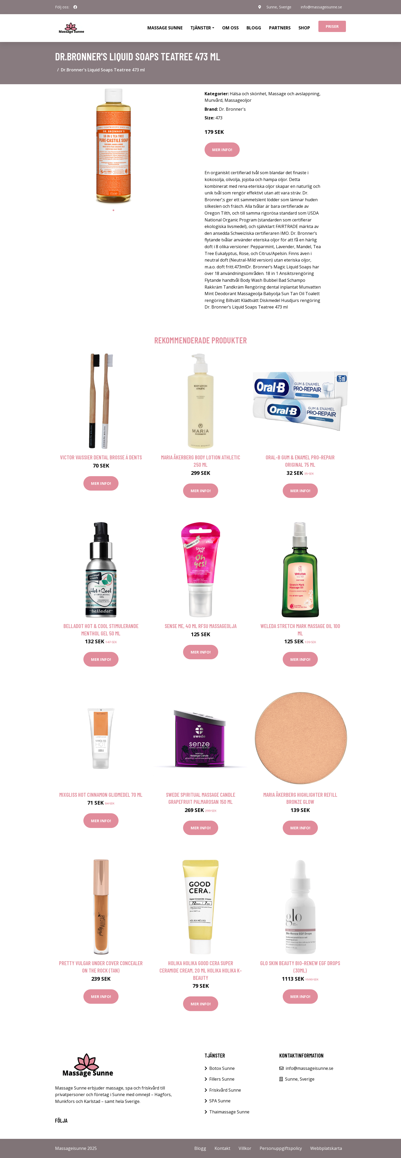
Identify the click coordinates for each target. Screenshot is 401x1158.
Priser (332, 26)
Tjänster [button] (200, 28)
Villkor (245, 1148)
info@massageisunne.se (321, 6)
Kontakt (222, 1148)
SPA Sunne (220, 1101)
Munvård (213, 100)
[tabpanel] (113, 146)
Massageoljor (238, 100)
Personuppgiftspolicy (281, 1148)
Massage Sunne (165, 28)
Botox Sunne (222, 1068)
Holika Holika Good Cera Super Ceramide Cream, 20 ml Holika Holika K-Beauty (200, 970)
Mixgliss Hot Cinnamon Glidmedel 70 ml (100, 794)
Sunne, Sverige (278, 6)
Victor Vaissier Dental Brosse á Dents (101, 457)
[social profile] (75, 7)
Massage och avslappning (293, 94)
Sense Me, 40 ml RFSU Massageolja (201, 626)
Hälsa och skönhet (248, 94)
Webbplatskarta (326, 1148)
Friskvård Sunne (225, 1090)
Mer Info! (222, 149)
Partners (280, 28)
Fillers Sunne (221, 1079)
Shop (304, 28)
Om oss (230, 28)
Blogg (254, 28)
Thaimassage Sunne (229, 1112)
